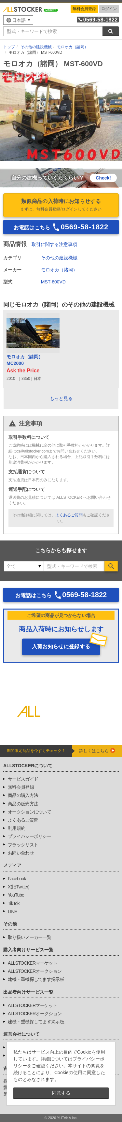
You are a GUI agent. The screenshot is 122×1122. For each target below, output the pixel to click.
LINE (12, 911)
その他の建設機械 (59, 257)
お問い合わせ (21, 853)
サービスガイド (23, 779)
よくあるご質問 (69, 515)
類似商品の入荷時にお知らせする (61, 205)
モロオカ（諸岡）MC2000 (25, 360)
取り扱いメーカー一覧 (29, 937)
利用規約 (16, 828)
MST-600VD (53, 281)
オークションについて (29, 811)
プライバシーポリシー (29, 836)
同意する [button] (61, 1093)
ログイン (109, 9)
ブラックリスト (23, 844)
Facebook (17, 878)
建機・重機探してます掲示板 (36, 979)
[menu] (18, 20)
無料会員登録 (84, 9)
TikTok (14, 903)
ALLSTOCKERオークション (34, 971)
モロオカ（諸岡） (59, 269)
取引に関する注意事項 (54, 244)
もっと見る (61, 398)
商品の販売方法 (23, 803)
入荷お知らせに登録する (61, 646)
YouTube (16, 895)
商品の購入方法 (23, 795)
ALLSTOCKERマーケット (32, 963)
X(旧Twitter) (18, 886)
